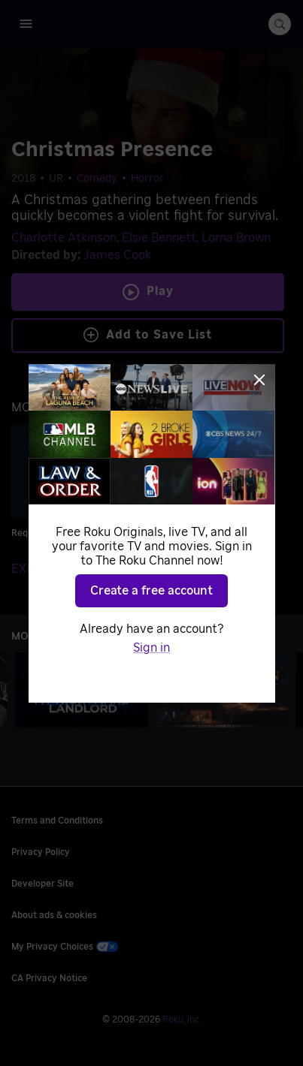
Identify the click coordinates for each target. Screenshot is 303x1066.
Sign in (151, 648)
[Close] (259, 380)
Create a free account (151, 591)
